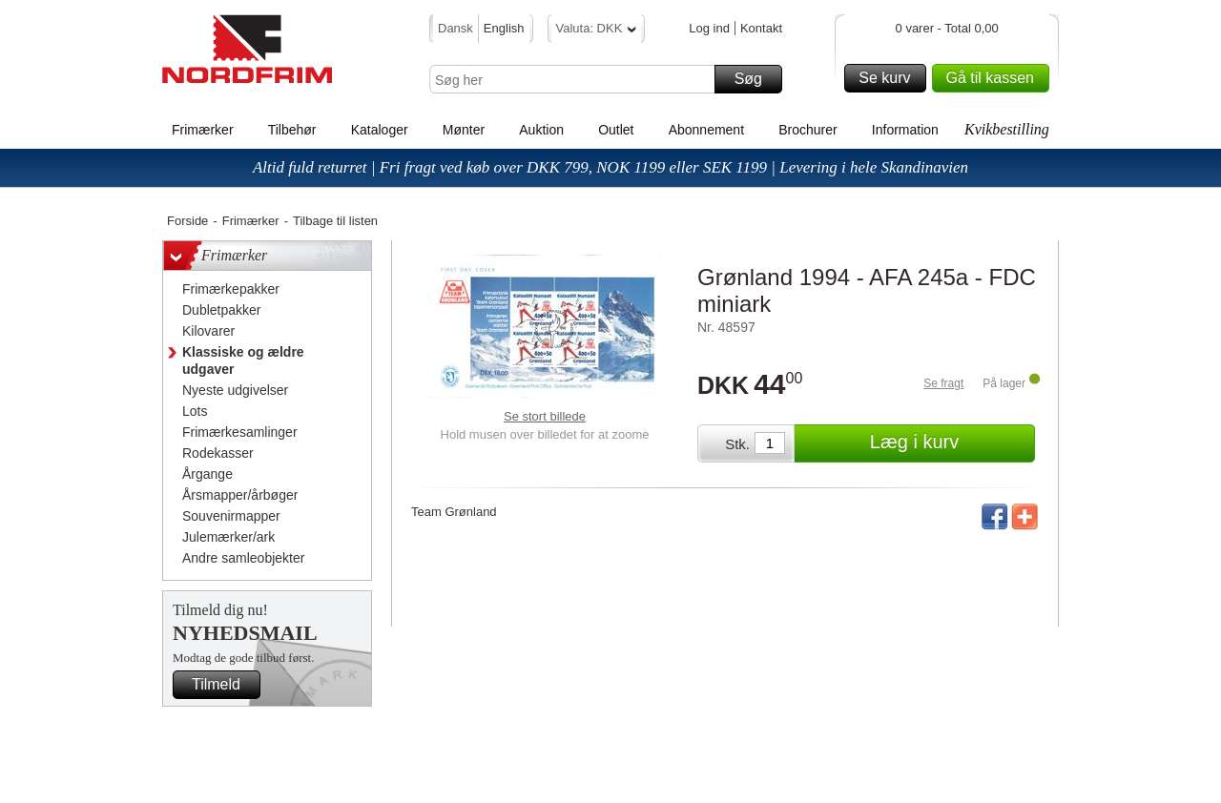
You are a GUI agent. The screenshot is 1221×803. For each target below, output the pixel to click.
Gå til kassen (995, 78)
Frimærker (203, 129)
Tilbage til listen (335, 221)
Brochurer (807, 129)
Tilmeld (223, 684)
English (504, 28)
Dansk (455, 28)
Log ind (709, 28)
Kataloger (379, 129)
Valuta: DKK (596, 31)
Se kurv (889, 78)
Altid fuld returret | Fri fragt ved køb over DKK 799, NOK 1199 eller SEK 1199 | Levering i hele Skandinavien (610, 167)
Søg (755, 79)
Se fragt (943, 383)
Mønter (464, 129)
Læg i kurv (949, 443)
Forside (187, 221)
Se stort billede (545, 416)
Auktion (541, 129)
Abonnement (706, 129)
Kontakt (761, 28)
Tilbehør (292, 129)
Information (905, 129)
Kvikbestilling (1006, 129)
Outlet (615, 129)
